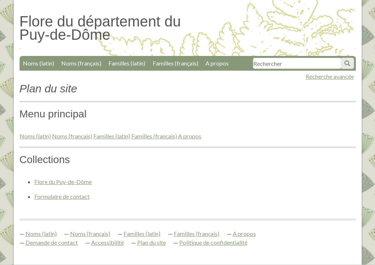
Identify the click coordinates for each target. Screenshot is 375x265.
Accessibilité (107, 242)
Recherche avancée (330, 76)
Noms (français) (81, 63)
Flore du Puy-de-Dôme (63, 181)
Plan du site (151, 242)
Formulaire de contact (62, 196)
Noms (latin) (38, 63)
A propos (217, 63)
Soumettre (347, 63)
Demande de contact (51, 242)
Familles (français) (175, 63)
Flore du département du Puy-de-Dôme (100, 28)
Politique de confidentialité (213, 242)
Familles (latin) (126, 63)
